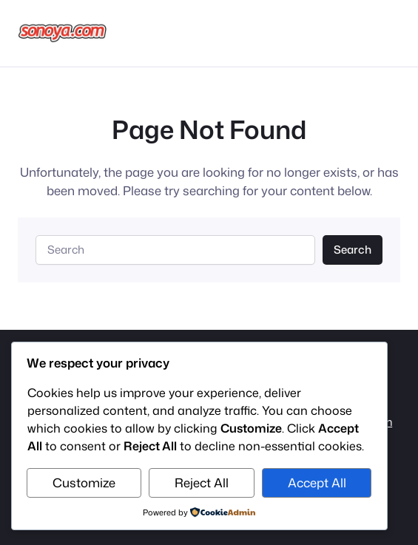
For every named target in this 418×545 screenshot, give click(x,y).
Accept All (317, 482)
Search (352, 249)
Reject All (202, 482)
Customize (84, 482)
